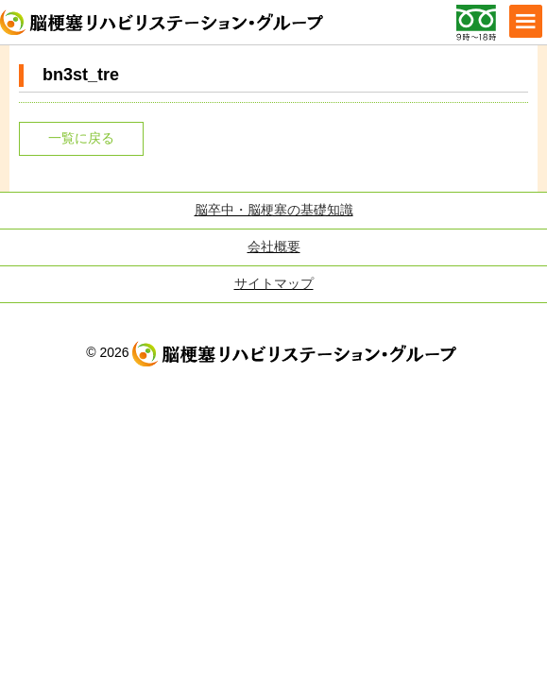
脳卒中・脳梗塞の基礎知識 (274, 209)
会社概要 (274, 246)
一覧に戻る (81, 137)
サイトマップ (274, 283)
